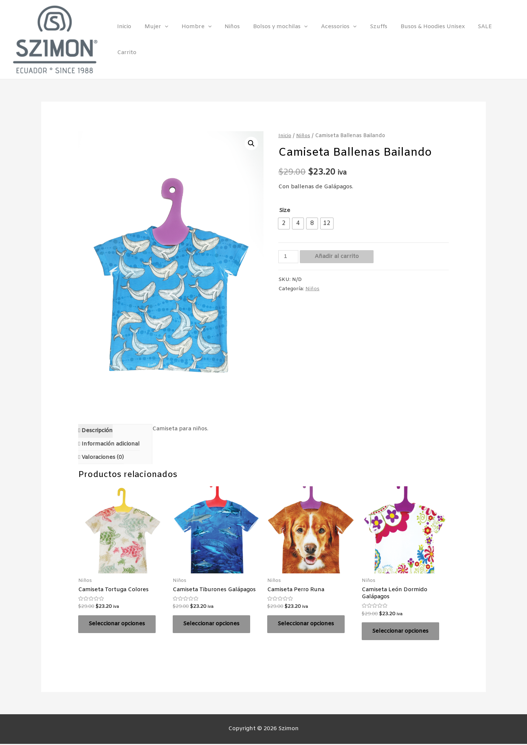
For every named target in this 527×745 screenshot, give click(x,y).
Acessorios (331, 39)
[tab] (95, 431)
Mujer (157, 39)
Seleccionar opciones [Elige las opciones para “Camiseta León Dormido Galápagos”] (401, 631)
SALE (471, 39)
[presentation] (165, 39)
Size (284, 210)
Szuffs (368, 39)
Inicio (127, 39)
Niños (228, 39)
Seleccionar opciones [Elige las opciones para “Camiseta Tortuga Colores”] (117, 624)
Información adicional (110, 444)
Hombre (195, 39)
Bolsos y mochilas (275, 39)
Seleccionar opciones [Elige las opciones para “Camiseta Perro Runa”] (306, 624)
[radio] (283, 223)
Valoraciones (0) (102, 457)
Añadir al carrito (337, 256)
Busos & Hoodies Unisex (420, 39)
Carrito (498, 39)
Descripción (97, 430)
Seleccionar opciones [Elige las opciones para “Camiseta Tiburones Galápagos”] (212, 624)
